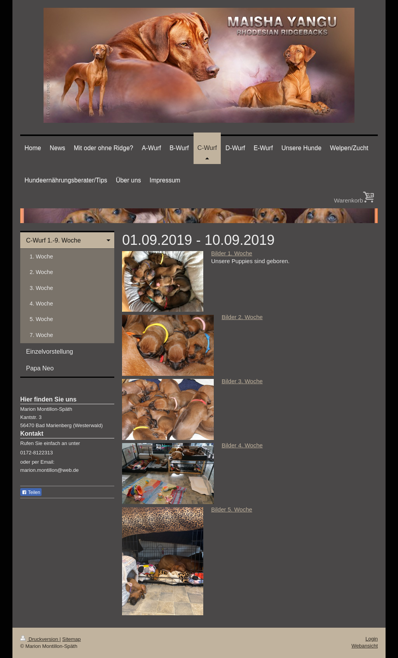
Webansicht (364, 646)
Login (371, 639)
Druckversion (39, 639)
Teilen (31, 492)
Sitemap (71, 639)
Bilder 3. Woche (242, 381)
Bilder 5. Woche (231, 509)
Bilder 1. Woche (231, 253)
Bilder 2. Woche (242, 317)
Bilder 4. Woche (242, 445)
